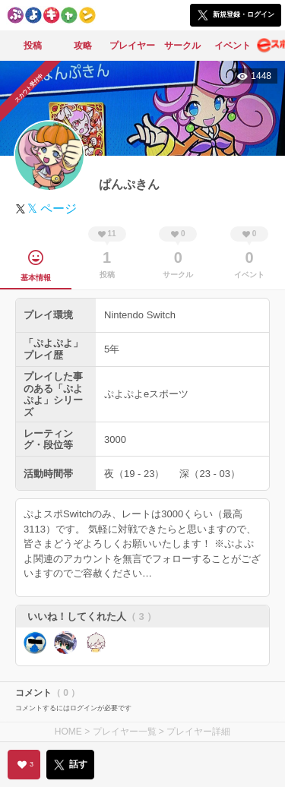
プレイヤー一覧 (125, 731)
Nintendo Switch (140, 315)
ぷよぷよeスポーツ (146, 394)
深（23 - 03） (209, 473)
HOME (68, 731)
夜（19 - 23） (134, 473)
